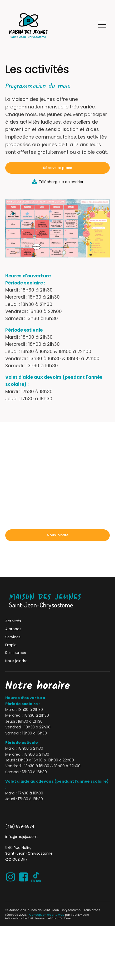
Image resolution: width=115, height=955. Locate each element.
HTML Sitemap (65, 918)
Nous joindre (57, 535)
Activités (13, 621)
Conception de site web (46, 915)
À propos (13, 629)
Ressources (15, 652)
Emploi (11, 644)
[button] (102, 25)
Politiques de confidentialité (19, 918)
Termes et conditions (45, 918)
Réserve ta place (57, 167)
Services (13, 637)
